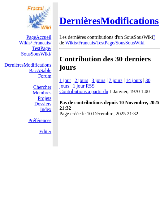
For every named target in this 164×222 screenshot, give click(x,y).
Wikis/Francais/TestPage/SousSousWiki (105, 42)
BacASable (40, 70)
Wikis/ (25, 42)
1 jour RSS (83, 85)
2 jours (81, 80)
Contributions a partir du (83, 91)
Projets (44, 98)
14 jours (134, 80)
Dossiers (42, 103)
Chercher (42, 87)
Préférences (39, 120)
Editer (45, 131)
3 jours (98, 80)
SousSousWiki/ (36, 53)
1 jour (65, 80)
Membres (42, 92)
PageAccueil (38, 37)
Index (45, 109)
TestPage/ (41, 48)
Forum (44, 76)
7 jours (115, 80)
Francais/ (42, 42)
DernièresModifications (109, 20)
